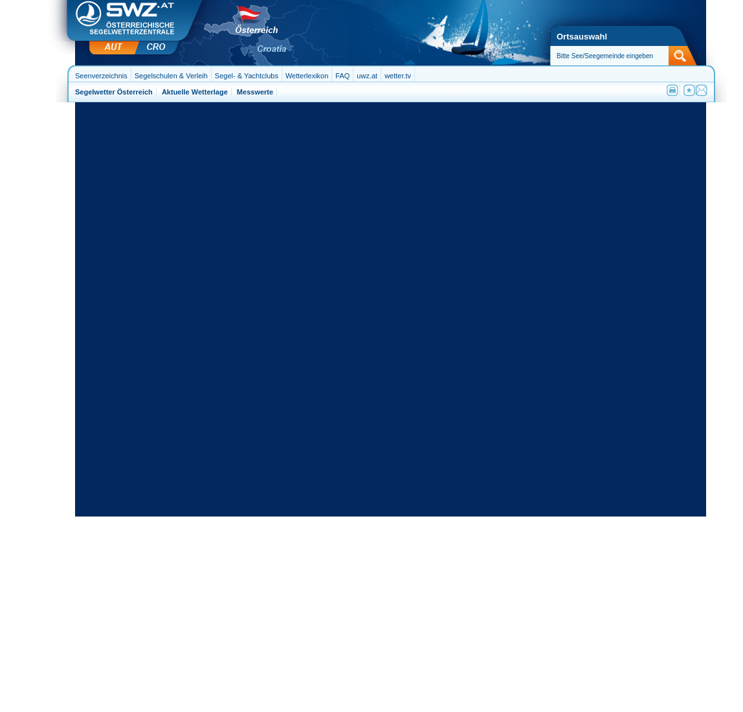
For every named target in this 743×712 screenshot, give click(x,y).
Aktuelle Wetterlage (195, 92)
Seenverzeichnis (101, 76)
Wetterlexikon (306, 76)
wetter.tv (397, 76)
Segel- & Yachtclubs (246, 76)
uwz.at (367, 76)
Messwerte (255, 92)
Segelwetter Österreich (114, 92)
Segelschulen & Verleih (171, 76)
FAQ (342, 76)
